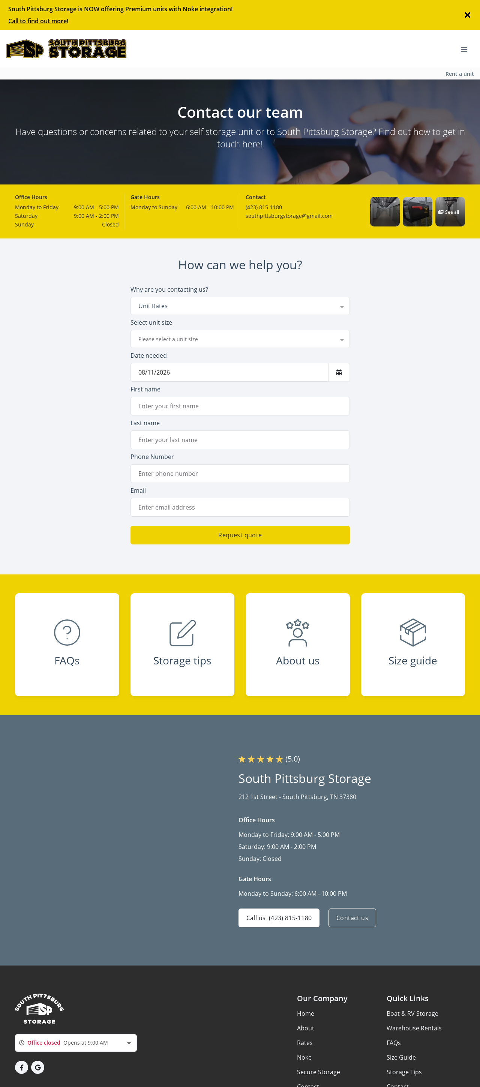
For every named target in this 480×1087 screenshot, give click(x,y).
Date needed (148, 355)
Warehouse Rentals (414, 1028)
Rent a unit (460, 73)
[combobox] (240, 306)
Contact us (352, 918)
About (305, 1028)
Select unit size (151, 322)
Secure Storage (318, 1072)
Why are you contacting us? (169, 289)
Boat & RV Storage (412, 1013)
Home (305, 1013)
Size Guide (401, 1057)
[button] (385, 211)
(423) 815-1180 (264, 207)
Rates (305, 1043)
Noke (304, 1057)
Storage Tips (404, 1072)
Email (138, 490)
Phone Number (152, 457)
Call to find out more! (38, 21)
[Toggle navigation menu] (467, 48)
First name (145, 389)
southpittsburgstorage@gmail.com (289, 215)
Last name (145, 423)
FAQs (394, 1043)
